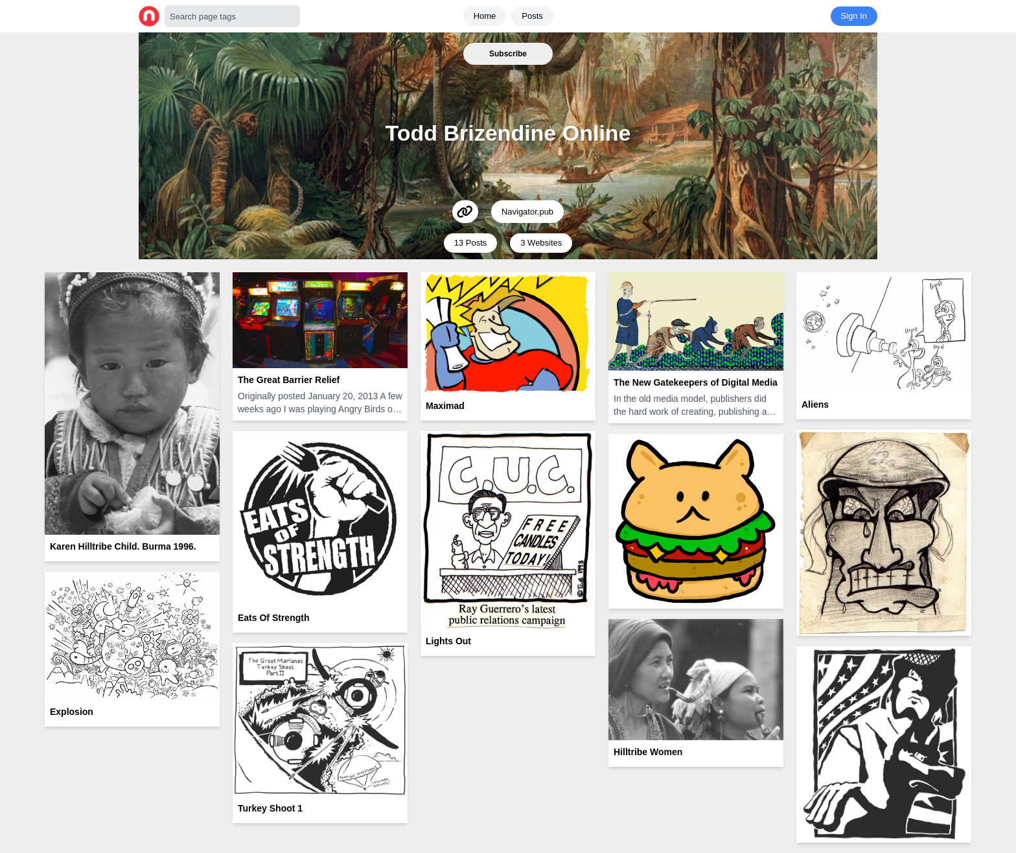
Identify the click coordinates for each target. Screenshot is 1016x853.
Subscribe (508, 53)
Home (485, 16)
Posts (532, 16)
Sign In (854, 16)
